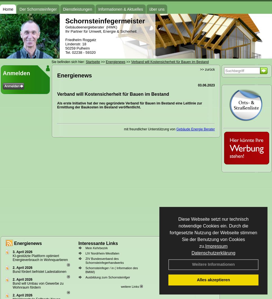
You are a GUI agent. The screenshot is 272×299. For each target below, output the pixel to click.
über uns (156, 9)
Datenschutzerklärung (213, 253)
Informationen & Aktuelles (120, 9)
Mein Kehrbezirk (96, 248)
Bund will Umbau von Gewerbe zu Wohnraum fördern (38, 285)
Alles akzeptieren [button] (213, 280)
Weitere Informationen (213, 264)
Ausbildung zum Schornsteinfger (107, 277)
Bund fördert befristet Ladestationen (39, 272)
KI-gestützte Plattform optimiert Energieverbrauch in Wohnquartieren (40, 258)
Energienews (28, 243)
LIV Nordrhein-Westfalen (102, 253)
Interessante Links (98, 243)
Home (8, 9)
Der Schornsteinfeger (38, 9)
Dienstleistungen (77, 9)
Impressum (216, 246)
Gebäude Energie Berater (195, 129)
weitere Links (131, 286)
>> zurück (207, 70)
